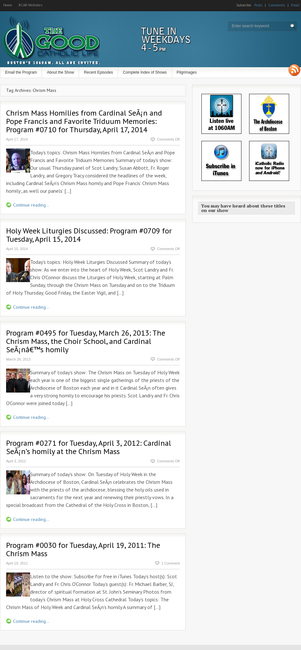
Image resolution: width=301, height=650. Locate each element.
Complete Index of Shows (145, 72)
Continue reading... (31, 205)
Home (7, 5)
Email (295, 5)
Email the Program (21, 72)
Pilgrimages (187, 72)
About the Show (60, 72)
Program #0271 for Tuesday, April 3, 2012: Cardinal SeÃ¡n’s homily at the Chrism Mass (88, 447)
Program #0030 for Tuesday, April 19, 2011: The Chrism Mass (83, 549)
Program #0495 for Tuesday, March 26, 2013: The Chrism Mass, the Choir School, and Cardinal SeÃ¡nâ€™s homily (85, 341)
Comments (276, 5)
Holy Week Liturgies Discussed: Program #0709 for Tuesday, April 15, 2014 (89, 235)
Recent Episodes (98, 72)
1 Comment (170, 563)
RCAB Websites (30, 5)
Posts (258, 5)
